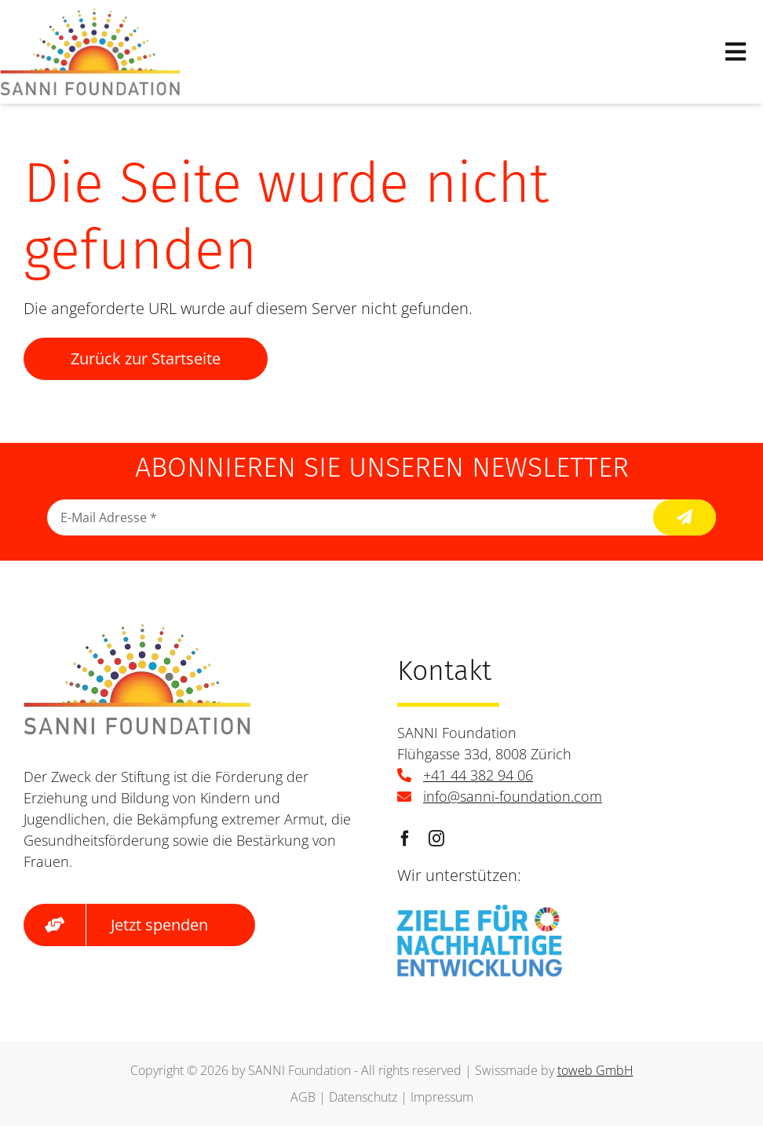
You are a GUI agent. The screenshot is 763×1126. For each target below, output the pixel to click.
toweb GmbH (595, 1070)
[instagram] (436, 838)
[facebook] (405, 838)
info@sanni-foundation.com (512, 796)
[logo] (90, 15)
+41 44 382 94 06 (478, 775)
